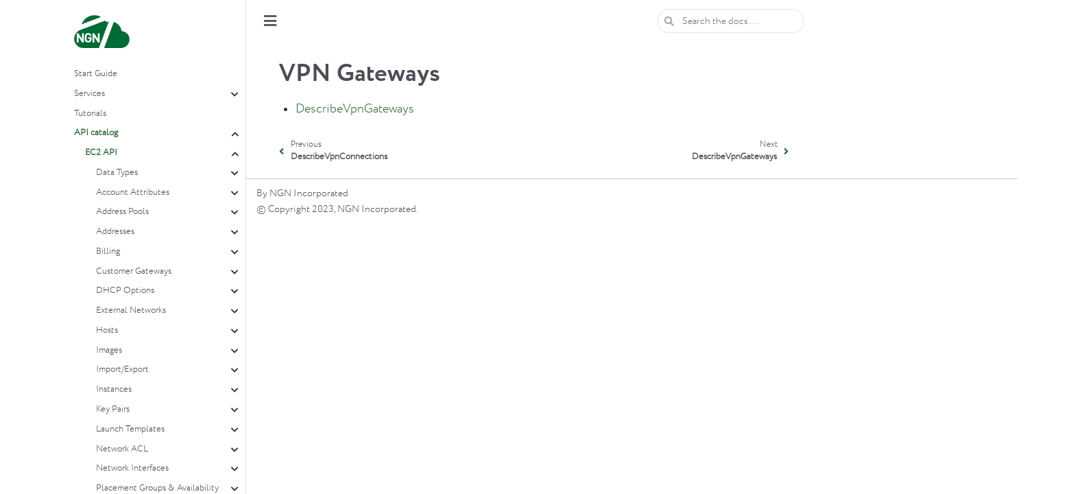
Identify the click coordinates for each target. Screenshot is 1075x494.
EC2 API (101, 152)
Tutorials (90, 113)
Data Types (117, 172)
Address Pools (122, 211)
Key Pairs (113, 409)
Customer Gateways (133, 271)
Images (109, 350)
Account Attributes (132, 192)
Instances (114, 389)
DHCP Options (125, 290)
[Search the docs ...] (730, 21)
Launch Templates (130, 429)
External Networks (131, 310)
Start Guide (95, 73)
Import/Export (122, 369)
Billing (108, 251)
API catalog (96, 132)
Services (89, 93)
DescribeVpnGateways (354, 109)
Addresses (115, 231)
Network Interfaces (132, 468)
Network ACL (122, 449)
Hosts (107, 330)
